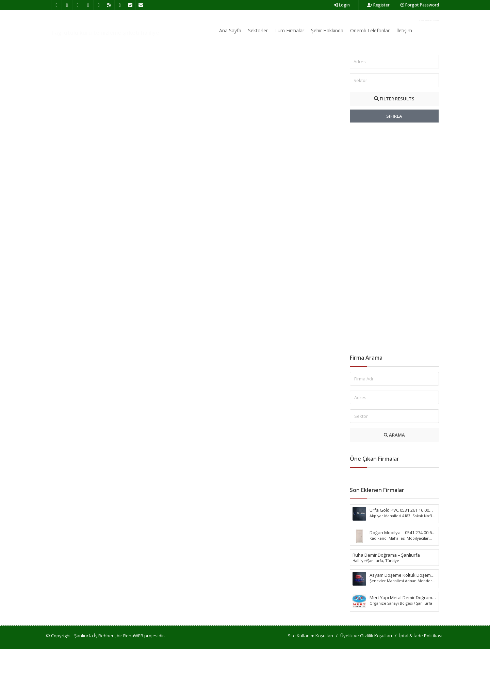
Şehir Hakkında (327, 30)
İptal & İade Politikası (420, 674)
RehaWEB (133, 674)
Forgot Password (419, 5)
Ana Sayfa (230, 30)
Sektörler (258, 30)
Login (342, 5)
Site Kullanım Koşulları (310, 674)
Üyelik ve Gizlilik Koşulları (366, 674)
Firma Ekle (429, 20)
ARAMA (394, 474)
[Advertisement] (394, 277)
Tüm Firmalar (289, 30)
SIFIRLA (394, 155)
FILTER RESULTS (394, 137)
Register (378, 5)
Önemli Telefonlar (370, 30)
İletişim (404, 30)
